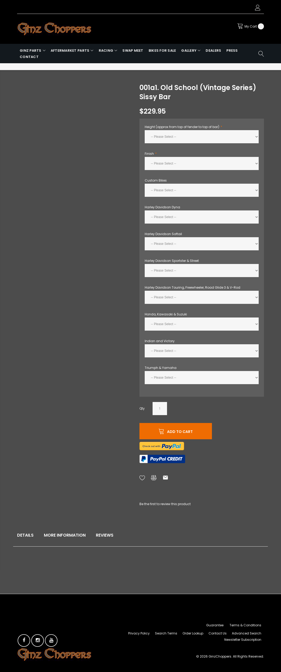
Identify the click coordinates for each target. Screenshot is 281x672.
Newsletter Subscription (242, 639)
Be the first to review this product (165, 504)
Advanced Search (246, 633)
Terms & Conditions (245, 625)
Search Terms (166, 633)
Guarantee (214, 625)
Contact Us (218, 633)
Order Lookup (193, 633)
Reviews (104, 535)
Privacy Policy (139, 633)
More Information (65, 535)
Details (25, 535)
